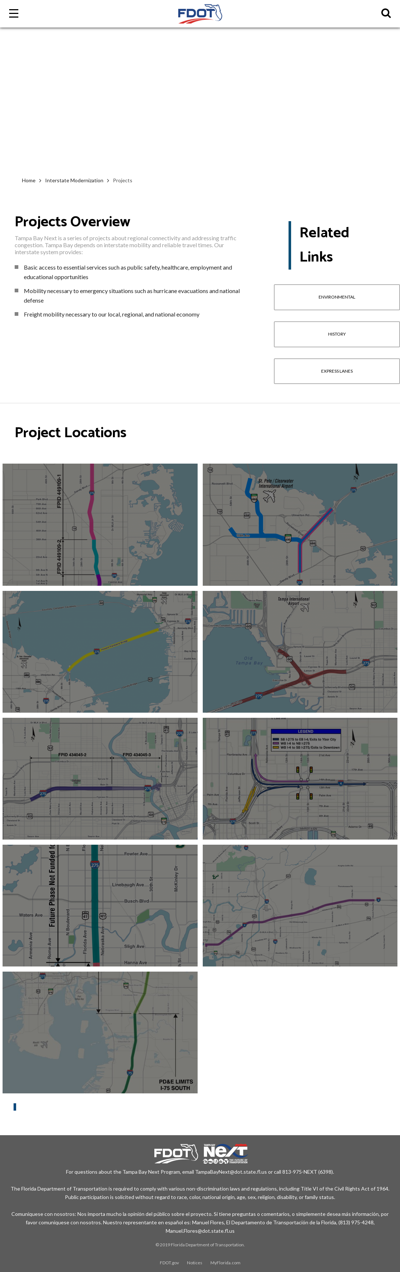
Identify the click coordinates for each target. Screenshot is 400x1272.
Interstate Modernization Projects (48, 1097)
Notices (194, 1262)
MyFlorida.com (225, 1262)
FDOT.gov (169, 1262)
